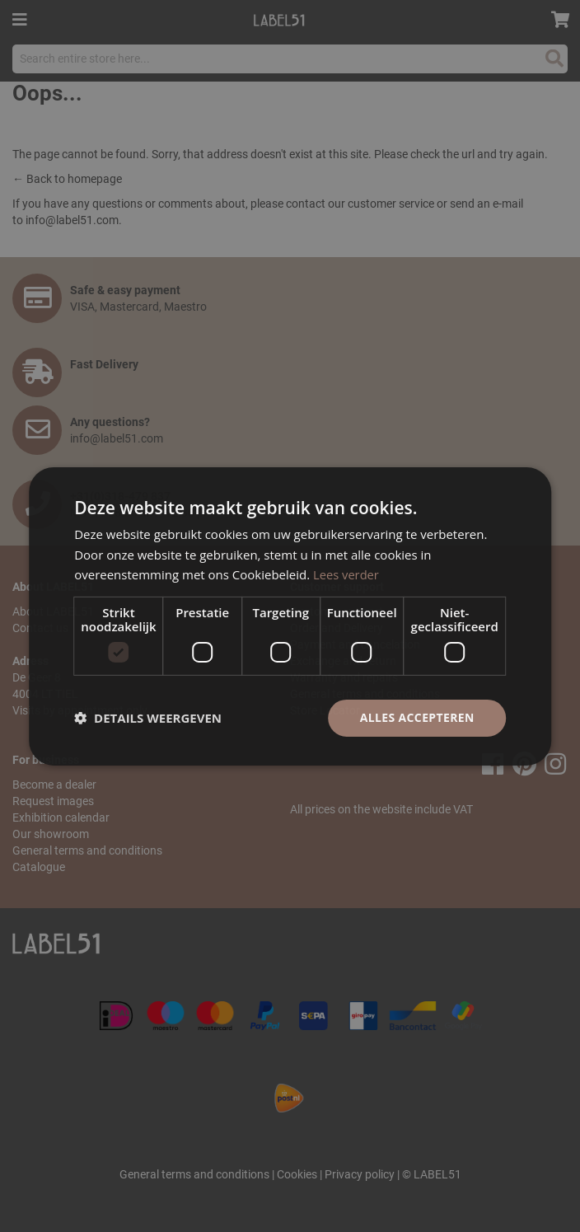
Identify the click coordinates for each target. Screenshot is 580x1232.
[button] (148, 717)
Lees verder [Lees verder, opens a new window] (347, 574)
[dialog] (290, 616)
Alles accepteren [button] (417, 717)
